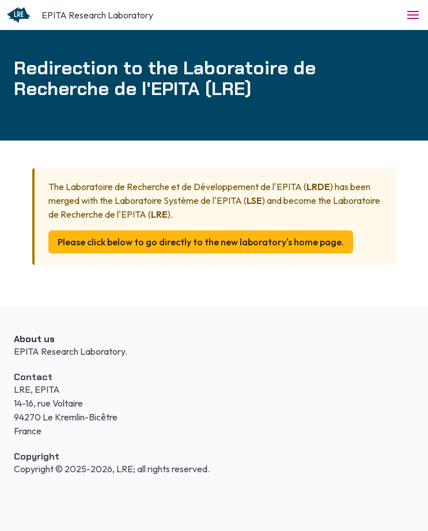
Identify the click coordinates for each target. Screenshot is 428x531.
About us (34, 339)
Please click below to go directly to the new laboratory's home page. (201, 242)
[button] (413, 14)
